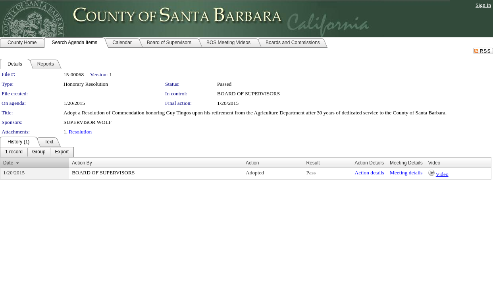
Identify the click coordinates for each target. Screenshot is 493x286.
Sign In (483, 5)
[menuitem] (13, 152)
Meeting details (406, 173)
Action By (82, 163)
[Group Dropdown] (38, 152)
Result (313, 163)
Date (8, 163)
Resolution (80, 132)
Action (252, 163)
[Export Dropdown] (61, 152)
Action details (369, 173)
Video (442, 174)
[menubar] (37, 152)
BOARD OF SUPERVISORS (248, 94)
